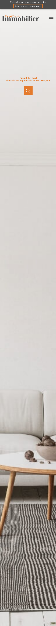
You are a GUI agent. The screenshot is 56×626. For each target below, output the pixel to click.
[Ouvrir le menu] (52, 17)
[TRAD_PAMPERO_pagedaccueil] (20, 20)
